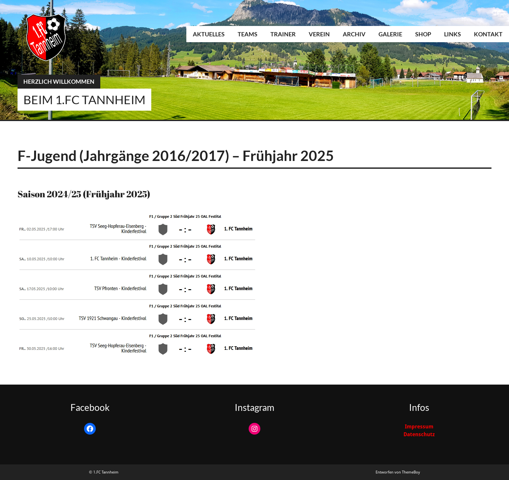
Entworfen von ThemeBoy (398, 472)
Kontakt (488, 34)
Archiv (354, 34)
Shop (423, 34)
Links (452, 34)
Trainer (283, 34)
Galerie (390, 34)
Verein (319, 34)
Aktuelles (209, 34)
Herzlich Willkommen (58, 81)
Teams (247, 34)
